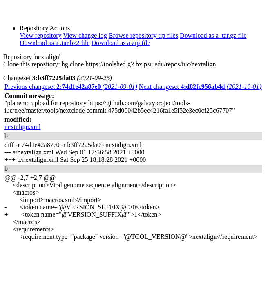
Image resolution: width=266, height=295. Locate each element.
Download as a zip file (121, 42)
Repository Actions (45, 28)
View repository (41, 35)
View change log (85, 35)
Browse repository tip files (143, 35)
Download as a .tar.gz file (213, 35)
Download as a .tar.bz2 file (55, 42)
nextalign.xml (22, 126)
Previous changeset (70, 86)
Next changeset (200, 86)
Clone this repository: (31, 64)
